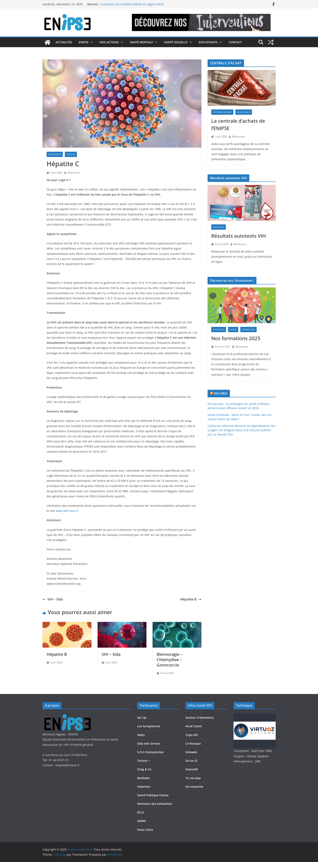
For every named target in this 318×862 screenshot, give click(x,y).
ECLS (140, 812)
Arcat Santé (193, 726)
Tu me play (193, 778)
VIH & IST (70, 154)
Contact (235, 42)
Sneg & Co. (144, 769)
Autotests (218, 227)
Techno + (143, 761)
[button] (91, 42)
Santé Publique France (153, 795)
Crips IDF (191, 735)
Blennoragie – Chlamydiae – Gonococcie (169, 660)
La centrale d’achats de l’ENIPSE (238, 124)
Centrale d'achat (222, 112)
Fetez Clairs (145, 830)
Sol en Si (191, 761)
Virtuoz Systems (258, 756)
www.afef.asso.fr (67, 511)
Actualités (64, 42)
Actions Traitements (199, 717)
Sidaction (143, 786)
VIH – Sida (53, 599)
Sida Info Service (148, 743)
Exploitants (208, 42)
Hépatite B (190, 599)
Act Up (141, 717)
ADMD (141, 821)
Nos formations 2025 (235, 338)
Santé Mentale (141, 42)
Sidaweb (191, 752)
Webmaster (74, 172)
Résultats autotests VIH (238, 235)
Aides (141, 735)
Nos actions (109, 42)
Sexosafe (191, 769)
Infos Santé (54, 154)
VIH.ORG (220, 393)
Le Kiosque (193, 743)
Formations (248, 329)
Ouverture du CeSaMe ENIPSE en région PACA (132, 4)
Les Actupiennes (148, 726)
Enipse (84, 42)
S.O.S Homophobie (150, 752)
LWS (257, 761)
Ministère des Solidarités (154, 804)
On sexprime (194, 786)
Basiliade (143, 778)
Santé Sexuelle (176, 42)
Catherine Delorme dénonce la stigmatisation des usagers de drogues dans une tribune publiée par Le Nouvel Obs (241, 430)
